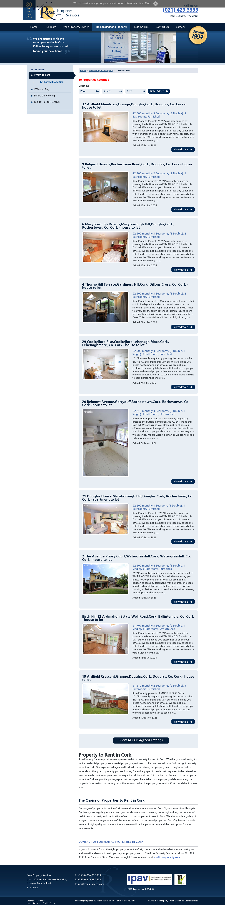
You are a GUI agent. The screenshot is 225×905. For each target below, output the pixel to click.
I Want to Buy (41, 89)
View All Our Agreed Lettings (141, 740)
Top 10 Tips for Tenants (46, 102)
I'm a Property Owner (76, 27)
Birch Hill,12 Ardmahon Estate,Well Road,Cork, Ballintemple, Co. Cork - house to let (138, 618)
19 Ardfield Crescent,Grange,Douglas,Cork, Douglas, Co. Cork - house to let (138, 678)
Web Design (175, 901)
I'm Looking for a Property (111, 27)
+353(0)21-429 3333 (89, 875)
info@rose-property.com (167, 857)
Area (129, 91)
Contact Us (162, 27)
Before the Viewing (44, 95)
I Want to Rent (42, 75)
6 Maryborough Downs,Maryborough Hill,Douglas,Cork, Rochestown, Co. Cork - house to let (128, 226)
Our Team (50, 27)
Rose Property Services (52, 10)
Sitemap (30, 901)
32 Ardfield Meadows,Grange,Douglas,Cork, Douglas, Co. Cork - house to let (133, 106)
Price (83, 91)
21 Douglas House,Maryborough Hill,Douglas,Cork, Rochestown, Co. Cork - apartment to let (137, 498)
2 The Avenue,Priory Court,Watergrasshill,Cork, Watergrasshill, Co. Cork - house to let (136, 558)
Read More (145, 3)
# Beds (107, 91)
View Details (183, 149)
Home (34, 27)
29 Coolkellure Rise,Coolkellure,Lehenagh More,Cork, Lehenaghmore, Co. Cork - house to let (125, 343)
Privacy (36, 903)
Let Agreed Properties (51, 82)
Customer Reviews (126, 901)
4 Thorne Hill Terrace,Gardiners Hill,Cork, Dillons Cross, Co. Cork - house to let (135, 286)
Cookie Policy (49, 903)
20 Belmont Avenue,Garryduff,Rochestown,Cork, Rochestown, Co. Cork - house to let (135, 403)
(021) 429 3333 (180, 10)
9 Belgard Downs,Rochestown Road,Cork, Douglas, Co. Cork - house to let (137, 166)
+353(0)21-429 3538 (89, 879)
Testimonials (141, 27)
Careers (180, 27)
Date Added (157, 91)
